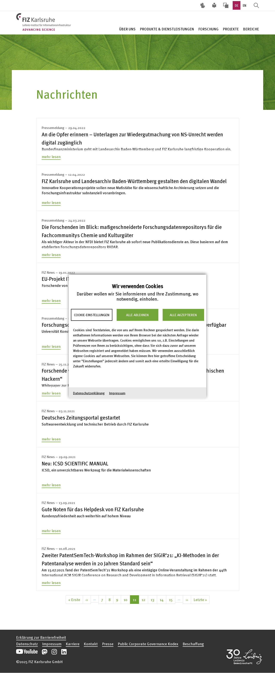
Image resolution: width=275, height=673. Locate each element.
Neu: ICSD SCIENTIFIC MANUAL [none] (75, 463)
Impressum (117, 392)
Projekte (231, 29)
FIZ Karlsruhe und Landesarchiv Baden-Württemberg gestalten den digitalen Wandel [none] (134, 181)
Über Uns (127, 29)
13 (154, 599)
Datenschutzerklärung (89, 392)
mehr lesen (51, 156)
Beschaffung (193, 644)
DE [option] (236, 5)
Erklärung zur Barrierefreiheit (41, 637)
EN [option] (244, 5)
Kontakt (91, 644)
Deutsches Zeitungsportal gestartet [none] (81, 417)
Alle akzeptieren (183, 314)
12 (145, 599)
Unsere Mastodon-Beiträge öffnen (44, 651)
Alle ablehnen (137, 314)
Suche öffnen (256, 5)
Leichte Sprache (214, 5)
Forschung (208, 29)
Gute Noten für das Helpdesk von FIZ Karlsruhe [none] (93, 509)
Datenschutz (27, 644)
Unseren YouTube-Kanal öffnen (27, 651)
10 (127, 599)
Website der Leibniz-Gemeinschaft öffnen (244, 656)
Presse (107, 644)
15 (172, 599)
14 (163, 599)
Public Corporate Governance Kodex (148, 644)
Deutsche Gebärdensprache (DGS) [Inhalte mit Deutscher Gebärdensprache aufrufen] (202, 5)
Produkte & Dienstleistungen (167, 29)
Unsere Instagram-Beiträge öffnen (54, 651)
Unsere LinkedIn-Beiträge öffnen (64, 651)
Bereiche (251, 29)
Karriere (72, 644)
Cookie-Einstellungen (91, 314)
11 (136, 600)
